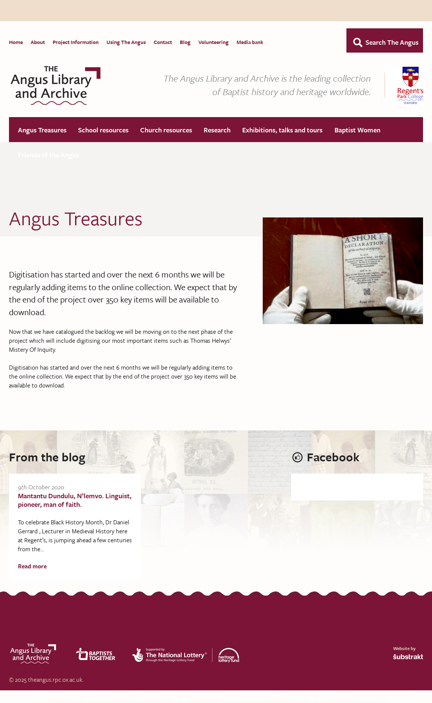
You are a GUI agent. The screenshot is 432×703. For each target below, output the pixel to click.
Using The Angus (126, 42)
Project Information (76, 42)
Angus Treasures (42, 130)
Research (217, 130)
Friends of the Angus (48, 155)
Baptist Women (357, 130)
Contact (163, 42)
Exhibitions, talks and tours (282, 130)
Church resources (166, 130)
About (38, 42)
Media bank (250, 42)
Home (16, 42)
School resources (103, 130)
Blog (185, 42)
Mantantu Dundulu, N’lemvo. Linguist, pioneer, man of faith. (75, 500)
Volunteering (213, 42)
